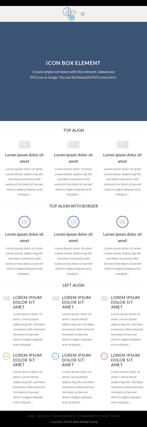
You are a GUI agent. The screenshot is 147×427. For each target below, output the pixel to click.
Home (31, 415)
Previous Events (64, 415)
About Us (44, 415)
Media (115, 415)
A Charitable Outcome (93, 415)
